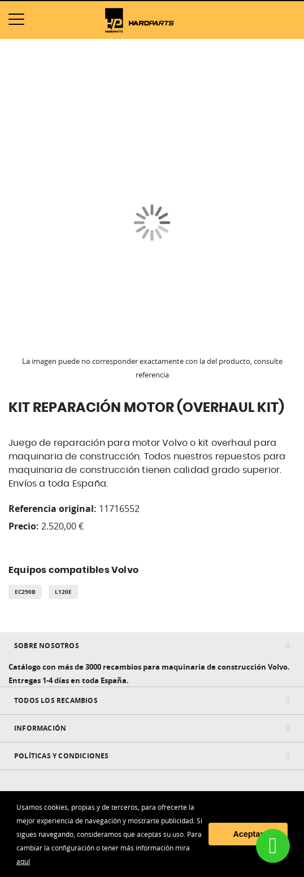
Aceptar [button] (248, 834)
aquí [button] (23, 861)
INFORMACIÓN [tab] (40, 728)
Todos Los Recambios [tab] (56, 700)
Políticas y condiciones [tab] (61, 756)
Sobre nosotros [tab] (46, 645)
